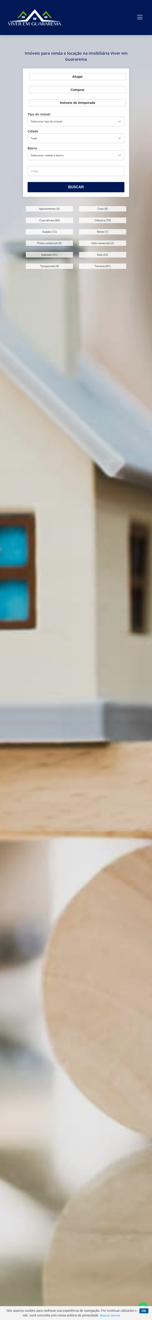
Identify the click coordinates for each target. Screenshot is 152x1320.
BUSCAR (76, 187)
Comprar (77, 90)
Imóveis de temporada (77, 103)
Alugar (77, 76)
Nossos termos (110, 1315)
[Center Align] (140, 17)
